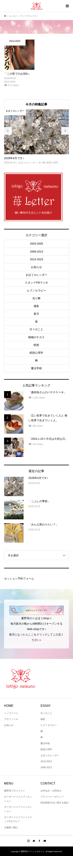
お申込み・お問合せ (51, 790)
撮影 (36, 306)
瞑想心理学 (36, 352)
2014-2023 (36, 259)
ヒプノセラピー (36, 290)
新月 (36, 313)
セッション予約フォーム (19, 578)
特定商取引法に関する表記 (54, 802)
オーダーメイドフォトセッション (18, 809)
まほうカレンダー (36, 274)
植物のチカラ (36, 337)
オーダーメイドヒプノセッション (18, 798)
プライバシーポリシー (52, 796)
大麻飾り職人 (11, 827)
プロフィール (11, 719)
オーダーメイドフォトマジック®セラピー (18, 819)
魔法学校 (36, 368)
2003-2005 (36, 243)
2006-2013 (36, 251)
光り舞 (36, 298)
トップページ (11, 713)
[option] (36, 137)
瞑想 (36, 345)
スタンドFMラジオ (36, 282)
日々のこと (36, 329)
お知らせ (36, 267)
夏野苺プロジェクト (14, 790)
